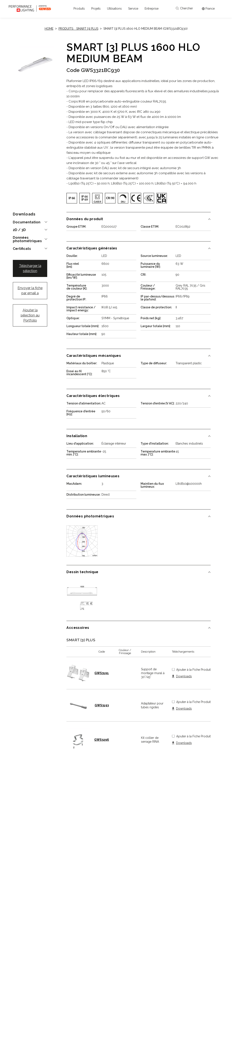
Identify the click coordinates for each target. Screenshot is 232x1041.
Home (49, 28)
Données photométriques (27, 239)
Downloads (184, 676)
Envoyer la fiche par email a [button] (30, 290)
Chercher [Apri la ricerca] (184, 8)
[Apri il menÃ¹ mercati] (208, 8)
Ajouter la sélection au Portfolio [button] (30, 315)
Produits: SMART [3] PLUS (78, 28)
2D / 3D (19, 230)
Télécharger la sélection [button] (30, 268)
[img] (71, 198)
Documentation (26, 222)
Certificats (22, 248)
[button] (79, 8)
